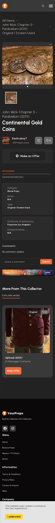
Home (5, 442)
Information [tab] (8, 171)
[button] (27, 86)
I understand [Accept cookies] (13, 516)
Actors (5, 459)
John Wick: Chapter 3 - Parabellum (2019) (19, 114)
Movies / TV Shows (11, 453)
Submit (46, 261)
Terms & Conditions (11, 474)
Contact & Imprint (10, 485)
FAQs (4, 491)
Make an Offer (28, 156)
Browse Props (8, 447)
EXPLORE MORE (11, 295)
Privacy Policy (8, 480)
